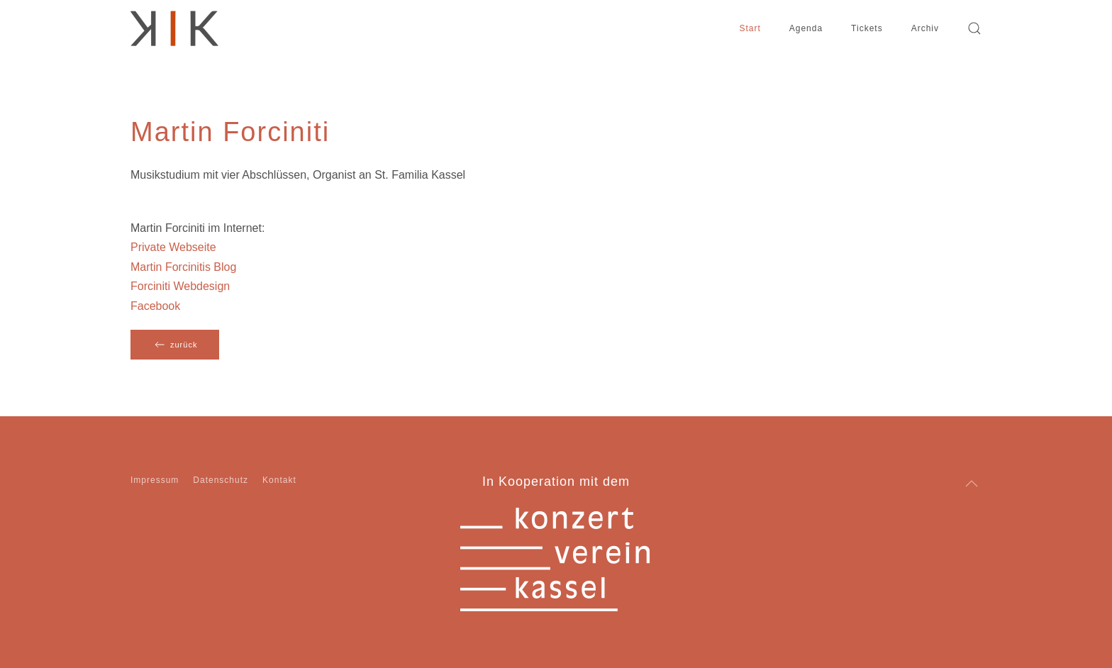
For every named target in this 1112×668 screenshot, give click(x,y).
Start (749, 28)
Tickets (867, 28)
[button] (974, 28)
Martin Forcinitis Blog (183, 267)
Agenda (806, 28)
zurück (174, 345)
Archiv (925, 28)
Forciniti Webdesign (180, 286)
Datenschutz (220, 480)
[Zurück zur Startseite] (174, 28)
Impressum (154, 480)
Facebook (155, 306)
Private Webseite (173, 247)
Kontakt (279, 480)
